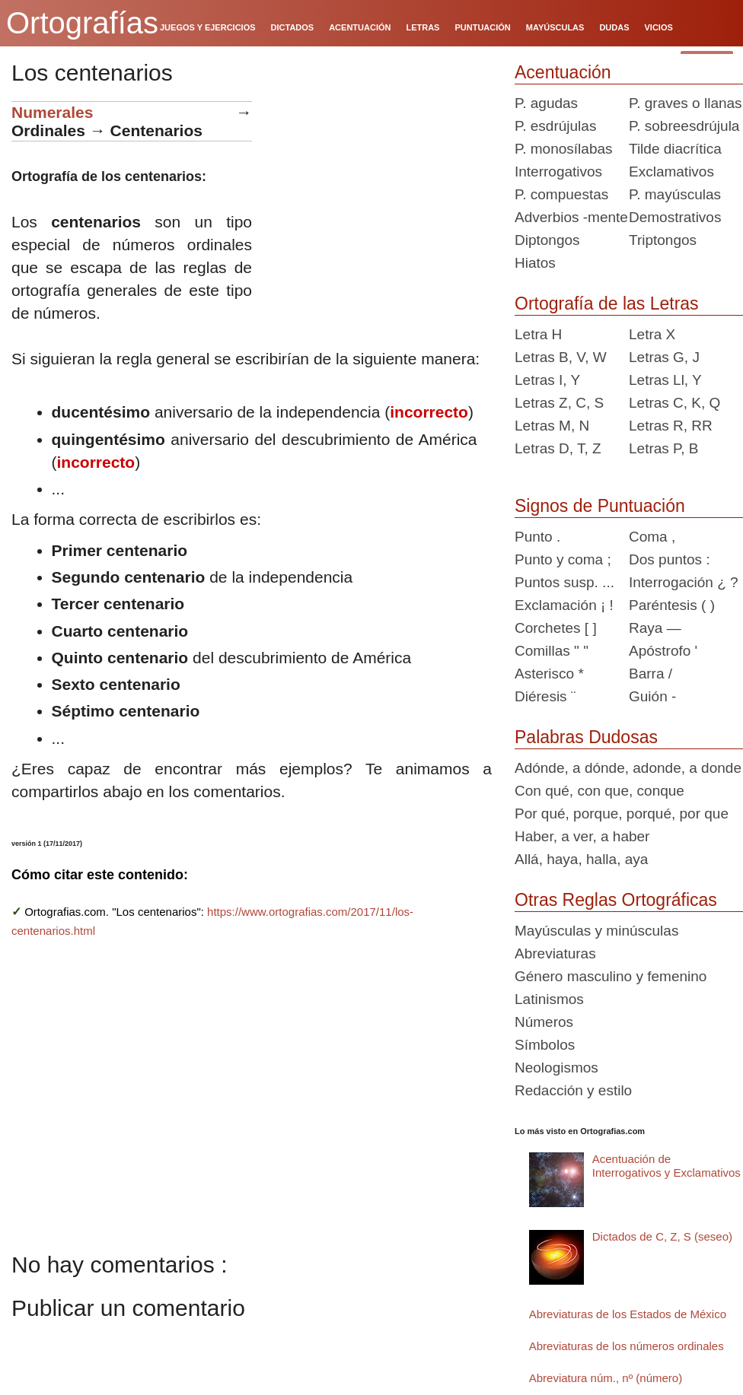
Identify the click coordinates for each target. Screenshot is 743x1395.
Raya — (655, 628)
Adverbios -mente (571, 217)
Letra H (538, 334)
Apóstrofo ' (663, 651)
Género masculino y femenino (610, 976)
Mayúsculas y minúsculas (596, 931)
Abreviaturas (555, 953)
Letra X (652, 334)
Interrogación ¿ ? (683, 582)
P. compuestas (561, 194)
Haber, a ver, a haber (582, 836)
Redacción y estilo (573, 1090)
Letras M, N (552, 426)
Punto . (537, 537)
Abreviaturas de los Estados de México (627, 1314)
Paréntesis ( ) (672, 605)
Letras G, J (664, 357)
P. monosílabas (564, 149)
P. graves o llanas (685, 103)
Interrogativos (558, 172)
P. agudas (546, 103)
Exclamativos (671, 172)
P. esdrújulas (555, 126)
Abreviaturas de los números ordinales (626, 1345)
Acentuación (563, 72)
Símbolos (545, 1045)
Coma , (652, 537)
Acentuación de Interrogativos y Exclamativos (666, 1165)
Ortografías (82, 23)
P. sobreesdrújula (684, 126)
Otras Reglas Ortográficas (616, 900)
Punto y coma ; (563, 559)
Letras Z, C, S (559, 403)
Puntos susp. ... (564, 582)
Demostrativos (675, 217)
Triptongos (663, 240)
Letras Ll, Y (665, 380)
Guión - (652, 696)
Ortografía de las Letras (607, 303)
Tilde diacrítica (675, 149)
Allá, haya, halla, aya (581, 859)
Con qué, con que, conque (599, 791)
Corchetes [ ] (556, 628)
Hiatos (535, 263)
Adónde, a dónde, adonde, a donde (628, 768)
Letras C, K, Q (674, 403)
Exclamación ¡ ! (564, 605)
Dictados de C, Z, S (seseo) (662, 1236)
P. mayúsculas (675, 194)
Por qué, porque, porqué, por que (622, 813)
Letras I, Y (547, 380)
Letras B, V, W (561, 357)
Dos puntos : (669, 559)
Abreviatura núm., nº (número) (605, 1377)
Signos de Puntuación (600, 506)
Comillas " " (551, 651)
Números (544, 1022)
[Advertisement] (377, 196)
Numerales (52, 112)
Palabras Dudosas (586, 737)
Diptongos (547, 240)
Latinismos (549, 999)
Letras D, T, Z (558, 448)
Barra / (650, 674)
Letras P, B (664, 448)
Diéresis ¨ (545, 696)
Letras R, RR (671, 426)
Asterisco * (549, 674)
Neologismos (556, 1068)
